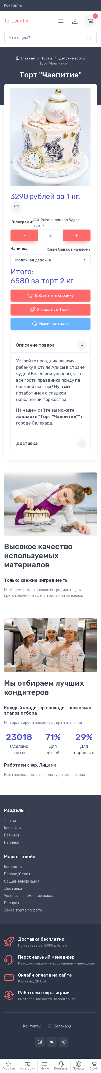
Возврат (12, 903)
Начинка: (20, 248)
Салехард (59, 1026)
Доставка (13, 888)
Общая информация (21, 881)
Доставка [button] (51, 443)
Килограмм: (22, 222)
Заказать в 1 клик (50, 309)
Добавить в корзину (50, 295)
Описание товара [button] (51, 345)
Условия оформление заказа (29, 896)
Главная (25, 58)
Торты (10, 821)
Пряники (11, 835)
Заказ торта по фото (23, 910)
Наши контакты (50, 323)
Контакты (13, 5)
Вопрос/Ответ (17, 874)
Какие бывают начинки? (68, 249)
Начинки (11, 842)
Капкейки (12, 828)
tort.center (16, 21)
